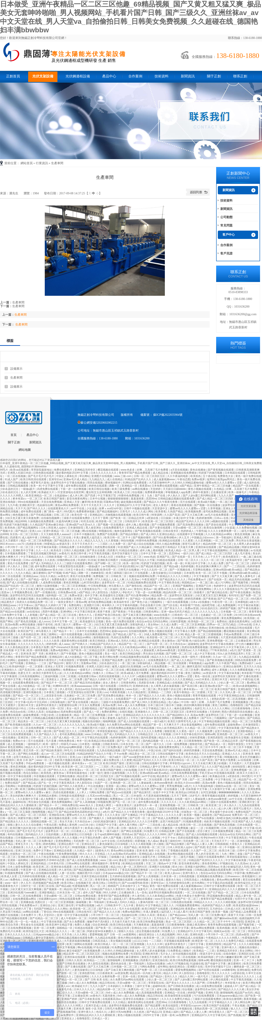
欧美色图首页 (231, 556)
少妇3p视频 (129, 769)
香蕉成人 (162, 915)
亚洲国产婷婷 (69, 999)
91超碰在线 (196, 963)
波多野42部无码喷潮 (250, 902)
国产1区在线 (170, 605)
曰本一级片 (114, 715)
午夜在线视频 (46, 853)
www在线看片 (162, 614)
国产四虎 (90, 495)
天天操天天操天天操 (124, 921)
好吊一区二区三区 (218, 769)
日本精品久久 (64, 976)
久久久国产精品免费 (219, 766)
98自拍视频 (128, 540)
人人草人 (81, 792)
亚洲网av (250, 799)
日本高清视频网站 (30, 676)
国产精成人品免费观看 (166, 818)
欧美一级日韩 (131, 563)
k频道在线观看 (70, 856)
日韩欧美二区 (119, 576)
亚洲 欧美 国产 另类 (32, 653)
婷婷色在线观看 (98, 485)
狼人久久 (236, 1008)
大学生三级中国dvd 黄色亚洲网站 (150, 718)
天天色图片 (236, 763)
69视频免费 (104, 802)
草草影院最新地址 (42, 469)
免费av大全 (20, 740)
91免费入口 (169, 931)
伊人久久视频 (70, 837)
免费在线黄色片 (63, 469)
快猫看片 (199, 592)
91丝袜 (92, 560)
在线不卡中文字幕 (164, 792)
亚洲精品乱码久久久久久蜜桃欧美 (229, 889)
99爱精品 (49, 543)
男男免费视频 (175, 786)
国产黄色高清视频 (26, 621)
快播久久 (98, 673)
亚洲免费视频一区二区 (220, 640)
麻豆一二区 (197, 828)
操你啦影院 (239, 766)
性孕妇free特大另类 (212, 837)
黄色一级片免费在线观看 (120, 621)
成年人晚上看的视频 (138, 524)
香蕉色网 (205, 656)
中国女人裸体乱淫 (67, 476)
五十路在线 (209, 476)
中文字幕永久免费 (185, 631)
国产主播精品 (130, 814)
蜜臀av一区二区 (82, 624)
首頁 (13, 435)
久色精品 (219, 489)
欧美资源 (96, 501)
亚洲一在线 (129, 976)
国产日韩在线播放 (18, 482)
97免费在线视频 (85, 905)
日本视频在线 (184, 1008)
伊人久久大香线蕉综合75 (86, 589)
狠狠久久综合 (126, 931)
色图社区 (40, 902)
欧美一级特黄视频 (38, 650)
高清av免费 (11, 624)
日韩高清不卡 (132, 521)
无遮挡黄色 (109, 995)
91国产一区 (102, 782)
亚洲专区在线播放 (197, 711)
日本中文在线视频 (87, 631)
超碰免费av (234, 724)
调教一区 (114, 485)
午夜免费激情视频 (67, 853)
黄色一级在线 (203, 676)
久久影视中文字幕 (11, 679)
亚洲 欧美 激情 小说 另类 (151, 850)
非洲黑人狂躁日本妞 (19, 472)
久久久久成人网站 (143, 511)
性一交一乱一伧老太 (27, 921)
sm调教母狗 (228, 969)
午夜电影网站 (66, 627)
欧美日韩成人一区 (106, 944)
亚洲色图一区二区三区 (230, 734)
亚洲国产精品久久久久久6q (123, 650)
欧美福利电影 (17, 666)
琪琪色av (127, 834)
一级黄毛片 (84, 669)
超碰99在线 (20, 802)
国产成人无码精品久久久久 (47, 563)
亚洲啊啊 (177, 718)
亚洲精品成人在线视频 (170, 682)
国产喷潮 (182, 640)
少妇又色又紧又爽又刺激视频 (63, 721)
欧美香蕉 (160, 511)
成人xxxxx (44, 621)
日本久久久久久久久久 (103, 472)
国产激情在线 (134, 585)
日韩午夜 (59, 879)
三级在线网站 (82, 976)
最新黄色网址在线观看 (74, 640)
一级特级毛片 (33, 744)
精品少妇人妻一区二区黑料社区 (129, 866)
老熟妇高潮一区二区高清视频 (229, 698)
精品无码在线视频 (240, 579)
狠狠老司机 (196, 744)
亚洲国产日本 (204, 585)
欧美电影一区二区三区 (201, 621)
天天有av (5, 727)
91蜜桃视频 (25, 786)
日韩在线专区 (171, 531)
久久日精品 (119, 1002)
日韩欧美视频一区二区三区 (62, 556)
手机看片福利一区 (34, 679)
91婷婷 (82, 560)
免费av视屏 (198, 479)
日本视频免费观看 (15, 553)
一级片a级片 (159, 721)
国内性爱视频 (149, 737)
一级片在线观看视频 (177, 602)
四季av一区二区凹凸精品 (222, 624)
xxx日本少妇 (86, 824)
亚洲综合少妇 (123, 789)
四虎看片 (15, 537)
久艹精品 (143, 886)
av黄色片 (64, 553)
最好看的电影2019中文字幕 (72, 472)
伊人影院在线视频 (98, 963)
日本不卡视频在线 (84, 534)
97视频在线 (226, 863)
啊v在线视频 (89, 531)
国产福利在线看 (172, 750)
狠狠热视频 (49, 627)
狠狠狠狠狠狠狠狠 (118, 498)
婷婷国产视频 (228, 608)
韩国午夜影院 (236, 744)
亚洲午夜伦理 (36, 940)
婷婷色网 (51, 644)
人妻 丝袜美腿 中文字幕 (193, 789)
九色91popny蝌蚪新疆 (69, 747)
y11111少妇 (140, 940)
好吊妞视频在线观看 (185, 953)
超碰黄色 (207, 814)
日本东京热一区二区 (132, 744)
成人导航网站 (8, 786)
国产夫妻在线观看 (160, 527)
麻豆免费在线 (111, 760)
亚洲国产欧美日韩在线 (108, 614)
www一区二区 (44, 760)
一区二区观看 (35, 666)
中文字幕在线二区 (30, 627)
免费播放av (69, 669)
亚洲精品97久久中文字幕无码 (134, 505)
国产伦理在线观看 (209, 969)
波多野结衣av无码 (94, 757)
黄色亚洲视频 (242, 534)
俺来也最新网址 (123, 531)
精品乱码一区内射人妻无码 (146, 973)
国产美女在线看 (96, 550)
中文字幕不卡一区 (64, 618)
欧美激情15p (149, 747)
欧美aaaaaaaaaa (81, 686)
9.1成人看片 (181, 911)
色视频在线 (208, 879)
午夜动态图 (183, 479)
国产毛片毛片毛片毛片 (41, 476)
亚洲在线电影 (8, 501)
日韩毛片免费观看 (160, 927)
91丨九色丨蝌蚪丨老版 (229, 853)
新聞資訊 (188, 76)
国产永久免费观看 (75, 921)
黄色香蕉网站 (210, 863)
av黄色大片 (252, 734)
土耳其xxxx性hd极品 (99, 795)
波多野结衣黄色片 (149, 698)
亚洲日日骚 (133, 763)
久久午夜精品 (200, 650)
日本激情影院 (76, 527)
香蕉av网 (81, 602)
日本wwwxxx (233, 876)
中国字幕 (239, 873)
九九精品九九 (97, 479)
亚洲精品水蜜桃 (47, 795)
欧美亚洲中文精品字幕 (59, 924)
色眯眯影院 (98, 572)
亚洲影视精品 (90, 708)
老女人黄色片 (161, 505)
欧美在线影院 (171, 1005)
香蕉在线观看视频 (182, 505)
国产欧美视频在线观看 (148, 531)
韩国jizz (93, 718)
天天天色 (198, 556)
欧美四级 (249, 618)
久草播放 (127, 986)
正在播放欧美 (64, 715)
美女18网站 (42, 598)
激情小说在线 (150, 860)
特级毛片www (69, 744)
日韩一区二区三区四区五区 (150, 476)
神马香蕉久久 (117, 585)
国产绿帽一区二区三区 (108, 563)
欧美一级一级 (175, 563)
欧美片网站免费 (109, 656)
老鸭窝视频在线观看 (121, 879)
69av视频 (64, 779)
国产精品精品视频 (229, 547)
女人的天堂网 (29, 492)
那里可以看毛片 (191, 543)
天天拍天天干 (219, 840)
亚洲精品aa (95, 847)
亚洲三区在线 (23, 850)
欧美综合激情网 (213, 527)
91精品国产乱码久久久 (138, 479)
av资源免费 (62, 589)
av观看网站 (130, 934)
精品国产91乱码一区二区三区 (17, 585)
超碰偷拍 (193, 644)
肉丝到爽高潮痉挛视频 (97, 634)
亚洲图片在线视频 (102, 476)
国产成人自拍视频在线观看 (23, 582)
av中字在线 (78, 508)
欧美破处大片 (46, 492)
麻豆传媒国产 (75, 950)
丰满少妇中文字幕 (184, 518)
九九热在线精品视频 (109, 750)
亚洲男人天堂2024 (134, 837)
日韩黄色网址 (151, 611)
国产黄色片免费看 (225, 760)
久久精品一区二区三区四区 (201, 727)
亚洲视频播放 (241, 702)
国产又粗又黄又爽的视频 (137, 614)
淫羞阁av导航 (111, 501)
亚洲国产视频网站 (183, 585)
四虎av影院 (243, 934)
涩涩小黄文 (204, 831)
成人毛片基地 (243, 553)
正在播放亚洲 (219, 492)
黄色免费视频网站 (232, 618)
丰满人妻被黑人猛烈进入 (88, 537)
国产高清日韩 (27, 669)
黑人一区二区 (121, 795)
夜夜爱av (145, 485)
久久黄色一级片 (185, 731)
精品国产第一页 (152, 724)
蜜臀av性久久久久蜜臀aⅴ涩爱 (224, 482)
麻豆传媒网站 (49, 779)
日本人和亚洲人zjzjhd (53, 527)
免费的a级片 (247, 663)
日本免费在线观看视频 (165, 485)
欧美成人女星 (9, 876)
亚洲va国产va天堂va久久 (81, 524)
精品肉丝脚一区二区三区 (217, 543)
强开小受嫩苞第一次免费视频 (171, 828)
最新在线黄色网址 (240, 621)
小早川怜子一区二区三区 (19, 547)
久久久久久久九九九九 (205, 611)
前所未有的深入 (32, 640)
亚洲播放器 (27, 902)
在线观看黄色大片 (58, 508)
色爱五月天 (25, 673)
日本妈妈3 (114, 986)
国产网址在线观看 (132, 831)
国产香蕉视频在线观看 (221, 469)
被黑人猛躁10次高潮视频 (127, 666)
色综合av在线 (18, 711)
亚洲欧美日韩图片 (108, 560)
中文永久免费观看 (90, 705)
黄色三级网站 (49, 634)
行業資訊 (42, 163)
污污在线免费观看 (204, 995)
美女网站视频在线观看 (180, 853)
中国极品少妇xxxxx (202, 537)
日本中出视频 (98, 498)
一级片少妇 (188, 553)
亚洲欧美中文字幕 (23, 550)
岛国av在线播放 (126, 627)
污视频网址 (156, 602)
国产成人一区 (92, 711)
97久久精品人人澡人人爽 (110, 579)
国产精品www (222, 814)
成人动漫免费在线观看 (209, 986)
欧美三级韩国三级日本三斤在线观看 (127, 572)
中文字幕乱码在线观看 (95, 737)
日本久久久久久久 (85, 989)
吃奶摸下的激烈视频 (211, 472)
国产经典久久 (80, 644)
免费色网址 (75, 605)
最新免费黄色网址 (169, 747)
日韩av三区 (113, 673)
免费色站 (222, 621)
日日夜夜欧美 (105, 973)
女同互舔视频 (209, 792)
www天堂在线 (163, 898)
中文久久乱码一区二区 (154, 569)
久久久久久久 (169, 802)
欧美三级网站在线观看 (33, 789)
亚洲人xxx (35, 531)
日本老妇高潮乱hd (128, 566)
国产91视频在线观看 (128, 776)
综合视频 (137, 492)
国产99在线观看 (197, 637)
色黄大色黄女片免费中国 (191, 895)
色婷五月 (200, 708)
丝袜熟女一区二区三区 (128, 556)
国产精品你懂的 (129, 534)
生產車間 (18, 302)
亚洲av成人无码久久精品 (122, 640)
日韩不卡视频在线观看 (137, 508)
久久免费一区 (118, 543)
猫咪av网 (210, 734)
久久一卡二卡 (72, 727)
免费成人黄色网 (68, 824)
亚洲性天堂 (212, 992)
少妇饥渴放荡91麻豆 (105, 821)
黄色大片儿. (86, 614)
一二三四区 (102, 543)
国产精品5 (21, 531)
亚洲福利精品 (39, 863)
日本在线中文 (128, 886)
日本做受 (189, 572)
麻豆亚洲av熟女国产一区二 (216, 686)
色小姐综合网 (197, 640)
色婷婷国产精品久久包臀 (217, 905)
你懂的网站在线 (66, 560)
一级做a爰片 (28, 489)
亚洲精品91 (97, 514)
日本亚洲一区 (169, 876)
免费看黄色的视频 (31, 808)
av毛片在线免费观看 (217, 514)
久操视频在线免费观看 (41, 521)
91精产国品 (70, 572)
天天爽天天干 (172, 724)
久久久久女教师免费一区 (222, 531)
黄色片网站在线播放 (130, 937)
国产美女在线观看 (78, 702)
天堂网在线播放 (202, 569)
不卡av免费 (121, 753)
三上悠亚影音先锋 (52, 695)
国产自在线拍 (237, 718)
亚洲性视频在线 (32, 692)
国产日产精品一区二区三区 (233, 598)
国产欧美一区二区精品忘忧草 (127, 518)
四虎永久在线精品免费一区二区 (35, 602)
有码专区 (234, 595)
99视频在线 (106, 531)
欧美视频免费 (193, 511)
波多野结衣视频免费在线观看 (165, 892)
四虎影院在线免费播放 (171, 947)
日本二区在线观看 (11, 576)
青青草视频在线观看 (205, 695)
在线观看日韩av (87, 676)
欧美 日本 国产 (26, 760)
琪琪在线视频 (95, 482)
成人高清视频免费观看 (149, 992)
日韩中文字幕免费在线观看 (220, 886)
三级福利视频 (50, 676)
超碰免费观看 (31, 715)
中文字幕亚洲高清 (64, 782)
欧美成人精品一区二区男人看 (182, 550)
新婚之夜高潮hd (196, 924)
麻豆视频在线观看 (60, 818)
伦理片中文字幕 (244, 898)
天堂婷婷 (155, 489)
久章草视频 (214, 508)
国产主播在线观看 (249, 676)
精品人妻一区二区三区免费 (183, 669)
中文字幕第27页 (107, 495)
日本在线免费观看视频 (184, 773)
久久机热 (50, 560)
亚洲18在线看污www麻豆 (22, 892)
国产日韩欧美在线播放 (72, 963)
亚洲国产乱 (164, 556)
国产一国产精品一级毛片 (35, 579)
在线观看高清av (112, 999)
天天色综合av (178, 644)
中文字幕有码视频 (127, 605)
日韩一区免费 (254, 915)
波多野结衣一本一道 (234, 505)
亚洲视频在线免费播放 (184, 472)
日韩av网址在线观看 (53, 608)
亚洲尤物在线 (217, 627)
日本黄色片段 (56, 863)
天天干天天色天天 (91, 505)
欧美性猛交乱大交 (246, 882)
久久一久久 (43, 550)
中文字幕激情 (202, 576)
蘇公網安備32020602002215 (97, 422)
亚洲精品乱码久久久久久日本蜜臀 (139, 821)
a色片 (233, 650)
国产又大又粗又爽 (192, 514)
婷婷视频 (213, 637)
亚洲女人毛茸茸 (232, 508)
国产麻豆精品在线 (217, 592)
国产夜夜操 (209, 598)
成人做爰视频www (164, 479)
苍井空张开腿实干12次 (125, 553)
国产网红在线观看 (29, 753)
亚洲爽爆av (43, 757)
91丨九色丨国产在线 (153, 495)
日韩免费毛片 (87, 731)
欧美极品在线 (218, 776)
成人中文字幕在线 (205, 653)
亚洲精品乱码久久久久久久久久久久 (144, 715)
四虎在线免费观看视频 (195, 647)
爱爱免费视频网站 (186, 969)
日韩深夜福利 (58, 702)
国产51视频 (17, 663)
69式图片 (69, 511)
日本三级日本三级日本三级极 (165, 705)
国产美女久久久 (173, 608)
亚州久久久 (171, 976)
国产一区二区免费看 (202, 779)
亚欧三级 (28, 566)
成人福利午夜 (30, 537)
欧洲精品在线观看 (170, 540)
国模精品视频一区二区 (44, 821)
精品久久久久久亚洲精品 (166, 656)
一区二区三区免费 (223, 540)
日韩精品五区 (146, 734)
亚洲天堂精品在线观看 (94, 876)
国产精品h (156, 976)
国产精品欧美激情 (151, 566)
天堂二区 (251, 653)
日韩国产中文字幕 (106, 824)
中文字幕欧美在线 (169, 582)
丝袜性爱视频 (178, 621)
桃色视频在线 (21, 514)
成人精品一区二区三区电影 (64, 876)
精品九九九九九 (94, 540)
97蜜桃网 (82, 660)
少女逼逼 (92, 508)
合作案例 (135, 76)
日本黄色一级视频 (90, 744)
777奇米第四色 (219, 650)
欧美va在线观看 (19, 469)
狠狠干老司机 (45, 624)
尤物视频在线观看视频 (118, 514)
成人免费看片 (191, 718)
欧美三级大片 (63, 624)
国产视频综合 (253, 589)
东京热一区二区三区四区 (24, 534)
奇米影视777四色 (190, 605)
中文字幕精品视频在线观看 (215, 721)
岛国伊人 (115, 592)
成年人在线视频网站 (49, 669)
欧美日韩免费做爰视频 (150, 921)
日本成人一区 (100, 1018)
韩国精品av (189, 582)
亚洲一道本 (168, 1015)
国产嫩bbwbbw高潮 (226, 918)
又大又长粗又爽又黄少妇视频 (37, 589)
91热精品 (94, 660)
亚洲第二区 (80, 598)
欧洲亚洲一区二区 (203, 940)
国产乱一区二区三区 (129, 740)
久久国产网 (198, 982)
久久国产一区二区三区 (204, 850)
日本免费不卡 (29, 915)
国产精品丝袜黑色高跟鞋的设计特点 (80, 811)
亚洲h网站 (66, 611)
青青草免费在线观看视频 (222, 924)
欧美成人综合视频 (61, 598)
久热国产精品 (175, 511)
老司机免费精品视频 (215, 511)
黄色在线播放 (198, 469)
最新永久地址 (174, 879)
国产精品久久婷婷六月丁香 (51, 605)
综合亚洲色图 (100, 924)
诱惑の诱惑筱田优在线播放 (237, 711)
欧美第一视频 (192, 814)
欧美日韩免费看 (252, 963)
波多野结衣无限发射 (181, 595)
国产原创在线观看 (216, 524)
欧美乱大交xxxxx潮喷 (171, 598)
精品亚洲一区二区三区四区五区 (95, 776)
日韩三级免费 (141, 789)
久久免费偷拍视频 (247, 527)
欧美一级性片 (190, 656)
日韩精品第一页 (167, 856)
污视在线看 (92, 569)
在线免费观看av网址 (25, 898)
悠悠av (5, 592)
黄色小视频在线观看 (200, 489)
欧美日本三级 (227, 850)
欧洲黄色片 (53, 653)
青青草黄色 (255, 611)
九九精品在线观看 (249, 656)
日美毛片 (125, 511)
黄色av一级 (150, 589)
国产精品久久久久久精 (152, 695)
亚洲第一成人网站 (116, 786)
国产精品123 (254, 1005)
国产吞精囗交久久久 (65, 731)
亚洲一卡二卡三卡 (244, 960)
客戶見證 (226, 253)
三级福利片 (217, 976)
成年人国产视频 (112, 837)
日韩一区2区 (57, 708)
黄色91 (138, 589)
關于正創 (214, 76)
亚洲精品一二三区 (36, 663)
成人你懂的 (239, 789)
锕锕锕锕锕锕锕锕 (229, 792)
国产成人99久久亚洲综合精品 (158, 534)
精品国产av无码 (244, 992)
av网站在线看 (31, 911)
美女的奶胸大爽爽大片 (209, 566)
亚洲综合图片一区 (69, 844)
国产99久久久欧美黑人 (72, 786)
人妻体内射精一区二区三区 (154, 902)
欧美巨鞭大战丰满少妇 (23, 828)
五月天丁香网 (100, 518)
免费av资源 (76, 595)
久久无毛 (132, 773)
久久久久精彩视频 (141, 844)
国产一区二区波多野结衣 (71, 698)
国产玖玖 (206, 718)
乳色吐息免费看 (120, 637)
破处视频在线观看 (131, 501)
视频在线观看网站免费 (142, 576)
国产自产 (123, 679)
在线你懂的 (230, 953)
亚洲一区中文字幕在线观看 (16, 776)
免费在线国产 (13, 782)
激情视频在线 (101, 637)
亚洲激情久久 (9, 669)
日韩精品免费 (67, 547)
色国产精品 (12, 808)
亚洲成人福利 (171, 1011)
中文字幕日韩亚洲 (85, 611)
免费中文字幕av (42, 850)
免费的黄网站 (110, 711)
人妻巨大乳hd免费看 (120, 1011)
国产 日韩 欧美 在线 (97, 979)
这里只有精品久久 (136, 660)
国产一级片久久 (155, 744)
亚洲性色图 (197, 934)
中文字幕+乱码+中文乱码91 (31, 702)
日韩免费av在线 (67, 592)
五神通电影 (241, 602)
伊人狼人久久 (89, 856)
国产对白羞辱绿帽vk (165, 537)
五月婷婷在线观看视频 (32, 876)
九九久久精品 (23, 572)
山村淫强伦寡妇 (90, 582)
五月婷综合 (217, 908)
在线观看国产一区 (126, 698)
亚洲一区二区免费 (72, 679)
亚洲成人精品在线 (137, 527)
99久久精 (183, 934)
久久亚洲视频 (203, 540)
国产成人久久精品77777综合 (188, 660)
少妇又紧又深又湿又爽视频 (211, 595)
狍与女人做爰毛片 (138, 889)
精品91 (95, 702)
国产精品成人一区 (215, 744)
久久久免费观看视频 (241, 669)
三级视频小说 (117, 856)
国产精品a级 (171, 566)
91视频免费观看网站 (188, 905)
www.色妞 (149, 556)
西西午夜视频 (50, 611)
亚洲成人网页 (242, 537)
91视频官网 (213, 828)
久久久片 (109, 505)
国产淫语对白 (133, 747)
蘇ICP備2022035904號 (168, 414)
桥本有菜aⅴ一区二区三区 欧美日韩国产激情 (39, 498)
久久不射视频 (163, 734)
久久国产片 (12, 589)
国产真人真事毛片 (245, 576)
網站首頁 (27, 163)
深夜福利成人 (138, 624)
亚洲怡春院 (244, 689)
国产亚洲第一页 (247, 650)
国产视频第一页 (53, 889)
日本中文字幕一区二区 (153, 553)
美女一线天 (111, 653)
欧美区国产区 (26, 631)
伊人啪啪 (158, 844)
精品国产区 (230, 944)
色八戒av (167, 698)
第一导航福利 (224, 537)
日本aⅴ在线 (221, 518)
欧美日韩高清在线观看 (33, 479)
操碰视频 (81, 902)
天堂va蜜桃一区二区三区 (187, 527)
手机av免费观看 (233, 634)
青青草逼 (115, 863)
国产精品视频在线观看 (113, 708)
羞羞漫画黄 (138, 498)
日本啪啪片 (153, 999)
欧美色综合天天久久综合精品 (203, 753)
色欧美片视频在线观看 (68, 760)
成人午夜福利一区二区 (44, 689)
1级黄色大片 (102, 850)
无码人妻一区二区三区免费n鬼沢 (103, 747)
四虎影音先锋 (34, 543)
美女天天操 (66, 821)
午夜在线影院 (67, 660)
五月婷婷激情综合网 (48, 837)
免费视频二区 (101, 576)
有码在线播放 (15, 834)
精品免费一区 (159, 595)
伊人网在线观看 (219, 979)
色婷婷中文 (220, 585)
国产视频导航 (241, 582)
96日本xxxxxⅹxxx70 (12, 543)
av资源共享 (63, 543)
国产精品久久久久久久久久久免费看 (141, 731)
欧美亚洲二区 (214, 805)
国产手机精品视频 (41, 514)
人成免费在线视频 (51, 582)
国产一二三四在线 (235, 566)
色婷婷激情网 (204, 518)
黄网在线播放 (157, 669)
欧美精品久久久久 (57, 931)
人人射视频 (31, 614)
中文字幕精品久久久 (33, 556)
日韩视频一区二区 (36, 769)
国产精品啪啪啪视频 (210, 631)
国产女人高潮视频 (85, 802)
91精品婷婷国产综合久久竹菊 (138, 560)
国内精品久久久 (34, 834)
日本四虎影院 (85, 547)
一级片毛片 (202, 976)
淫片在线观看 (188, 501)
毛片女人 (165, 953)
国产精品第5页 (143, 792)
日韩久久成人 (54, 940)
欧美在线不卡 (199, 889)
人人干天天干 (213, 556)
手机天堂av (206, 773)
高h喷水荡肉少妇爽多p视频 (232, 818)
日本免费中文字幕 (12, 614)
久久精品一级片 (83, 850)
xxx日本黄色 (202, 679)
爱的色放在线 (119, 963)
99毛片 (4, 469)
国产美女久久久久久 (178, 982)
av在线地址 (34, 611)
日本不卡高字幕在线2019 (188, 734)
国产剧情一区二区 (67, 973)
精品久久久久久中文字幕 (40, 747)
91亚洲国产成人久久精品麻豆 (135, 547)
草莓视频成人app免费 (178, 492)
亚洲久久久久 (46, 698)
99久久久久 (210, 808)
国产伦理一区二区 (31, 637)
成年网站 (162, 966)
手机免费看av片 (197, 579)
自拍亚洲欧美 (21, 689)
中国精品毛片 (54, 727)
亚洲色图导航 (87, 973)
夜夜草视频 (250, 999)
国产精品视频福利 (107, 511)
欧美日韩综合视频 (99, 489)
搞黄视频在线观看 (134, 608)
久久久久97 (129, 676)
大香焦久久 (236, 844)
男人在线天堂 (79, 718)
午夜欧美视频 (118, 692)
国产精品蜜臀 (153, 1005)
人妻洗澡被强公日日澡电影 (166, 572)
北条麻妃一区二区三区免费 (216, 614)
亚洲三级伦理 (66, 905)
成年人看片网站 (128, 824)
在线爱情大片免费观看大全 (82, 808)
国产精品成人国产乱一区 (127, 634)
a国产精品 (186, 485)
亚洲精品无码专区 (85, 469)
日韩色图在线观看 (44, 472)
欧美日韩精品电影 (130, 653)
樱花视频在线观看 (108, 469)
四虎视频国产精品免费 (46, 882)
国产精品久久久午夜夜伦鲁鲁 (161, 501)
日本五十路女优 (74, 569)
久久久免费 (194, 808)
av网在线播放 (140, 489)
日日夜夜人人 (79, 831)
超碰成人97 (121, 898)
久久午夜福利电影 (178, 476)
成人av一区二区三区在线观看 (58, 753)
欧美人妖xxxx (173, 873)
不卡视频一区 (232, 847)
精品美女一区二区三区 (31, 721)
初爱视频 (140, 840)
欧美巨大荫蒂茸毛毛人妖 (48, 673)
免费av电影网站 (59, 650)
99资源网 (157, 514)
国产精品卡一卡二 (64, 631)
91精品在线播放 (128, 550)
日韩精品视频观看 (18, 485)
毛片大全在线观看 (130, 908)
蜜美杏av (59, 773)
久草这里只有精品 (11, 911)
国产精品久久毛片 (99, 598)
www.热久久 (86, 805)
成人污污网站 (223, 582)
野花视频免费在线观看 (220, 895)
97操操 (102, 856)
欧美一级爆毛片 (237, 492)
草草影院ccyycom (180, 763)
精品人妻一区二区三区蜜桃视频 (203, 634)
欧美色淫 (56, 550)
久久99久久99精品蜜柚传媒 (188, 482)
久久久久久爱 (174, 814)
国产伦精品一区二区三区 (44, 918)
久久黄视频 (112, 540)
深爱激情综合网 (68, 705)
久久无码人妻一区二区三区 (236, 692)
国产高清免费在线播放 (190, 524)
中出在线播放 (96, 786)
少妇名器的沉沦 (9, 489)
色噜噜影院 (237, 705)
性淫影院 (238, 921)
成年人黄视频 (220, 669)
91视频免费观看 (75, 666)
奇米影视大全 (233, 982)
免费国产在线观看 (108, 534)
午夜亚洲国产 (150, 579)
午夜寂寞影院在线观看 (71, 566)
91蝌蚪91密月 (61, 686)
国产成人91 (105, 898)
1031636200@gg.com (243, 314)
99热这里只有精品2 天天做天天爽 (174, 547)
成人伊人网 (76, 495)
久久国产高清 (172, 514)
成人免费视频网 (226, 605)
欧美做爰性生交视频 (112, 595)
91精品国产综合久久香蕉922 (108, 889)
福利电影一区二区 (57, 595)
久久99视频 (206, 918)
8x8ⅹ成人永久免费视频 (132, 705)
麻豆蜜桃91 (40, 572)
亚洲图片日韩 (92, 605)
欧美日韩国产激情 (200, 911)
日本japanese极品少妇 (116, 873)
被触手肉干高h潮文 (98, 921)
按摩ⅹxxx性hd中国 (110, 508)
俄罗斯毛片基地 (40, 482)
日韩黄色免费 (107, 627)
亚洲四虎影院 (215, 737)
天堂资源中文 (160, 508)
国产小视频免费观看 (164, 524)
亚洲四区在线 (246, 953)
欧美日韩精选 (98, 640)
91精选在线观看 (166, 560)
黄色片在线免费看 (18, 563)
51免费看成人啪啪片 (179, 950)
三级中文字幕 (196, 944)
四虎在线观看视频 (109, 676)
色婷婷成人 (188, 531)
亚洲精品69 (111, 647)
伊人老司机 (66, 689)
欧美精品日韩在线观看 (206, 618)
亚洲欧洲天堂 (27, 505)
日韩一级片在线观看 (105, 686)
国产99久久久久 (37, 508)
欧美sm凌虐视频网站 (245, 686)
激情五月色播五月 (41, 618)
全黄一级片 (96, 773)
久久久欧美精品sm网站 (219, 534)
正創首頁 (13, 76)
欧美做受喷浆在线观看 (178, 995)
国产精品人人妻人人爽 (199, 844)
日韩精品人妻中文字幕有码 (156, 766)
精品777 (52, 811)
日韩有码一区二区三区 (185, 614)
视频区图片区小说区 (94, 727)
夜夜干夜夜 (104, 611)
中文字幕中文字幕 (53, 485)
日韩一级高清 (8, 818)
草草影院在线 (156, 982)
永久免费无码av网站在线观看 (124, 724)
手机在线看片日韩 (151, 605)
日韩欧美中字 (113, 905)
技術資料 (162, 76)
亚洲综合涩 (88, 844)
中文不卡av (169, 837)
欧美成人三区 (122, 492)
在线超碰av (61, 495)
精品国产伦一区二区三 (157, 585)
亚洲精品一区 (130, 485)
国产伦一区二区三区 (238, 563)
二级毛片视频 (247, 531)
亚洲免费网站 (204, 589)
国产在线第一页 (181, 556)
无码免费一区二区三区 (86, 840)
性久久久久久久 (221, 973)
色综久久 (101, 1011)
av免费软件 (67, 1015)
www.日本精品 (93, 734)
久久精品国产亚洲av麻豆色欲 (47, 524)
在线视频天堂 (84, 882)
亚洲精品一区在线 (175, 992)
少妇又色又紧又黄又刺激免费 (22, 518)
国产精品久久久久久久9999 (150, 834)
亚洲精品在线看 (63, 850)
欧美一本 (36, 485)
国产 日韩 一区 (113, 934)
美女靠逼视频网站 (192, 724)
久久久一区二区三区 (213, 560)
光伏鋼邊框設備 (78, 76)
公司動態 (226, 217)
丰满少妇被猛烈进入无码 (234, 866)
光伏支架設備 (42, 76)
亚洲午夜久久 (191, 873)
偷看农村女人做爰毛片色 (141, 856)
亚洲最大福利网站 (196, 866)
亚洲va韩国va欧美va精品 (228, 569)
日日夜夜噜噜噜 (241, 708)
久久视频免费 (205, 731)
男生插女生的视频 (154, 653)
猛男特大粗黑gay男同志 (221, 479)
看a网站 (205, 669)
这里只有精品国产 (171, 821)
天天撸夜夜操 (141, 924)
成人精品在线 (161, 472)
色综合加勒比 (31, 773)
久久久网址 (138, 637)
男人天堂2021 (59, 757)
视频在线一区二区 (86, 627)
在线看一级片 (183, 799)
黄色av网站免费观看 (67, 505)
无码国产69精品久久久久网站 (51, 908)
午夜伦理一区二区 (222, 602)
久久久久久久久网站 (218, 708)
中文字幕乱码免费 (90, 837)
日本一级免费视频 (111, 608)
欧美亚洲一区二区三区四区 (158, 521)
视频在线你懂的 (91, 721)
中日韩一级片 (189, 702)
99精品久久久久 (204, 902)
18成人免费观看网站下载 (159, 634)
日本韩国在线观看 (235, 472)
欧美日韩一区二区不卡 (117, 537)
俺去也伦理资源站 (160, 618)
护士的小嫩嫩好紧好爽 (229, 957)
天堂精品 (100, 853)
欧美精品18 (140, 618)
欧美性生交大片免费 (81, 579)
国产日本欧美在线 (90, 999)
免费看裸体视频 (154, 492)
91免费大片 (150, 831)
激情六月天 (72, 663)
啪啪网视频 (110, 721)
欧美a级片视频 (207, 501)
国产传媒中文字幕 (215, 963)
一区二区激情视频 (240, 840)
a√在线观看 (245, 760)
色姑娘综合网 (45, 505)
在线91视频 (126, 711)
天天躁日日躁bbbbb (175, 489)
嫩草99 (86, 501)
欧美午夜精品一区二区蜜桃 (190, 692)
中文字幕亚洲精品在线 (231, 695)
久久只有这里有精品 (48, 856)
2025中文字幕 (181, 927)
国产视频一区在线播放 (207, 505)
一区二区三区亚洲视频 (73, 585)
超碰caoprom (119, 631)
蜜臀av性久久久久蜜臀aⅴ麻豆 (176, 589)
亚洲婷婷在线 (141, 686)
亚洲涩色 (23, 737)
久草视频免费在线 (22, 592)
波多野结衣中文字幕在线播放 (68, 482)
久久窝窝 (188, 540)
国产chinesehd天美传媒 (65, 647)
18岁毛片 (195, 795)
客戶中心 (228, 234)
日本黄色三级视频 (54, 692)
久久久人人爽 (174, 740)
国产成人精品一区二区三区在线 (58, 614)
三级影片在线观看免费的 (76, 518)
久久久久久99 (155, 944)
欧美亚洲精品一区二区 (39, 495)
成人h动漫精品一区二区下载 (81, 656)
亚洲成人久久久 (231, 753)
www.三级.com (123, 476)
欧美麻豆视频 (26, 598)
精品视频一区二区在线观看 (171, 663)
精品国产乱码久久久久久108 (193, 521)
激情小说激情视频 (47, 585)
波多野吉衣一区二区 (114, 582)
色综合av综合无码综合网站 (152, 621)
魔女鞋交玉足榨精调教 (99, 492)
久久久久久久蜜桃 (23, 731)
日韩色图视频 (187, 876)
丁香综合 (46, 911)
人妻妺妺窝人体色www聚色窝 (158, 650)
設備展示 (16, 368)
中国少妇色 (48, 715)
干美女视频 (135, 611)
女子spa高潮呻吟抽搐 (108, 834)
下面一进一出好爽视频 (73, 489)
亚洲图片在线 (195, 966)
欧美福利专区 (235, 560)
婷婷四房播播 (193, 598)
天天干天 (20, 508)
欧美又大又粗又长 (248, 773)
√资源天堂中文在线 (210, 953)
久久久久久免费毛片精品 (230, 940)
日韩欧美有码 (110, 744)
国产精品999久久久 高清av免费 (185, 715)
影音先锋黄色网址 (77, 498)
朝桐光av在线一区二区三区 (231, 786)
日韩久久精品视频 (74, 550)
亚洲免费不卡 (120, 598)
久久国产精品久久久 (46, 734)
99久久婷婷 (110, 892)
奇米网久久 (108, 605)
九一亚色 (36, 844)
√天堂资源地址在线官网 (70, 492)
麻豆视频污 (17, 769)
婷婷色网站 (50, 844)
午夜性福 (201, 531)
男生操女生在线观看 (33, 924)
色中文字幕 (91, 595)
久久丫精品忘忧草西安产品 (189, 766)
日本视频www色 (181, 618)
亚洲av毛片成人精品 (75, 479)
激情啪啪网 (114, 960)
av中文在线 (236, 799)
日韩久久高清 (36, 711)
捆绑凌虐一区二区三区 (247, 966)
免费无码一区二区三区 (245, 814)
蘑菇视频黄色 (117, 689)
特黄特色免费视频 (129, 495)
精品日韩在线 (107, 982)
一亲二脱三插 (225, 501)
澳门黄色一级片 (53, 511)
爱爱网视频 (96, 934)
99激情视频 (79, 847)
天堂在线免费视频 (52, 501)
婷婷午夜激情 (201, 492)
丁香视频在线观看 (178, 850)
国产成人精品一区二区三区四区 (215, 498)
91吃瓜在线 (88, 521)
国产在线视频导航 (66, 1011)
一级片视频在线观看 (58, 763)
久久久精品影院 (137, 692)
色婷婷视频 (187, 566)
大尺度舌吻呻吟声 (160, 482)
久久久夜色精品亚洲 (27, 634)
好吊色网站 (198, 882)
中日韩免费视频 (97, 585)
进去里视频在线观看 (148, 931)
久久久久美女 (113, 814)
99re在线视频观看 (29, 501)
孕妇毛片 (127, 592)
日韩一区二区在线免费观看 (29, 727)
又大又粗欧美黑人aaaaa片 (56, 534)
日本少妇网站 (8, 660)
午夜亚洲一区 (29, 869)
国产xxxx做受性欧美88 (137, 757)
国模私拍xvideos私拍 (111, 918)
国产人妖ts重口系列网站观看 (200, 495)
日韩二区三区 (62, 514)
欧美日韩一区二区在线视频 (196, 824)
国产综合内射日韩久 (134, 750)
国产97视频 (54, 572)
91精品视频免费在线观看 (142, 582)
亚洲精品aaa (31, 576)
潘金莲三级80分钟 (171, 840)
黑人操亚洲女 (94, 527)
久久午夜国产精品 (227, 663)
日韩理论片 (124, 686)
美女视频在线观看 (121, 940)
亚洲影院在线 (57, 814)
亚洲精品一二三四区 (160, 692)
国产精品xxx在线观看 (13, 611)
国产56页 (255, 818)
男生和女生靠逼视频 (248, 540)
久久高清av (133, 579)
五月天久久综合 (253, 666)
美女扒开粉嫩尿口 (250, 757)
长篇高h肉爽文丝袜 (67, 521)
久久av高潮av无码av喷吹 (122, 853)
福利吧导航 (209, 605)
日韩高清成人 (192, 879)
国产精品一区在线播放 (143, 598)
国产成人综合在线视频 (141, 543)
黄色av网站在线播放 (123, 850)
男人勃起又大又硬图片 (184, 627)
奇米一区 (131, 695)
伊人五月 (184, 537)
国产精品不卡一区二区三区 (57, 682)
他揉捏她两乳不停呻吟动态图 (48, 860)
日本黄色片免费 (40, 647)
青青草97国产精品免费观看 (135, 472)
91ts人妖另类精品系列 (230, 653)
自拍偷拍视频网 (50, 518)
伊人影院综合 (100, 592)
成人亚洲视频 (15, 744)
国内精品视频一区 (153, 740)
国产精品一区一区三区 (26, 695)
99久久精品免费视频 (168, 543)
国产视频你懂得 (142, 537)
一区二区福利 (110, 589)
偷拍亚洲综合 (147, 934)
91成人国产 (12, 479)
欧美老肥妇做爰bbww (246, 905)
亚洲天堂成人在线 (96, 1005)
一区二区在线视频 (15, 476)
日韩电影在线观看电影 (72, 795)
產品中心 (109, 76)
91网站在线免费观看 (135, 482)
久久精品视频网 (166, 934)
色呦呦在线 (7, 850)
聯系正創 (240, 76)
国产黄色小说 (140, 602)
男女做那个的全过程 (170, 689)
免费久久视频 (82, 924)
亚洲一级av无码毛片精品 (176, 611)
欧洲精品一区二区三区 (80, 879)
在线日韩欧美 (67, 789)
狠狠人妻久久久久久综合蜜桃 (24, 824)
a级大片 (254, 602)
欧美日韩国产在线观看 (155, 908)
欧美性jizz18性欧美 (187, 792)
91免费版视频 (119, 947)
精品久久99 (170, 973)
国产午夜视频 (69, 653)
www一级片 (12, 882)
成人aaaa (65, 644)
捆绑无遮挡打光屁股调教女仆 (204, 666)
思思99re (151, 498)
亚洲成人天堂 (72, 501)
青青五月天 (22, 844)
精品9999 (20, 521)
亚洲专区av (55, 479)
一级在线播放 (8, 737)
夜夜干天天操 (236, 915)
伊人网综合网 (243, 1002)
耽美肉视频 (199, 769)
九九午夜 (12, 505)
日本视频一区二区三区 (234, 611)
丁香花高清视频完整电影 (42, 553)
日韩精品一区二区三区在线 (56, 537)
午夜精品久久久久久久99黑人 (174, 576)
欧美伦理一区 (80, 514)
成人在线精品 (115, 479)
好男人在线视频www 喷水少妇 (46, 569)
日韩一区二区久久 (188, 560)
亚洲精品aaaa (8, 605)
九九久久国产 (226, 495)
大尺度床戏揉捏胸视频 (234, 637)
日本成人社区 (106, 556)
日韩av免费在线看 (86, 895)
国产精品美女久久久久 (173, 579)
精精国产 (113, 886)
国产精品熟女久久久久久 (69, 540)
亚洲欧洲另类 (26, 856)
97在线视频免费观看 (50, 828)
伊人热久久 (174, 495)
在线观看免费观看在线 (26, 682)
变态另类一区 (31, 750)
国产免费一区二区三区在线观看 (95, 789)
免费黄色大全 (225, 476)
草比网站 (84, 476)
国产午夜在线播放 (241, 592)
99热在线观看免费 (246, 660)
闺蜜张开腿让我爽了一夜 (32, 818)
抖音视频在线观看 (225, 773)
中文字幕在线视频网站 (215, 550)
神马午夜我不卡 (73, 828)
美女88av (153, 624)
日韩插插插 (221, 844)
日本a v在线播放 (33, 560)
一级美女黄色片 (64, 602)
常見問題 (226, 225)
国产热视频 (234, 1015)
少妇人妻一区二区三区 (231, 682)
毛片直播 (51, 740)
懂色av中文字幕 (168, 863)
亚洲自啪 (133, 737)
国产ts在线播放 (205, 818)
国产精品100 (56, 663)
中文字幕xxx (25, 605)
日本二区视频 (68, 676)
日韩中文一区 (29, 886)
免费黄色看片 (60, 579)
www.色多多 (128, 469)
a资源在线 (153, 518)
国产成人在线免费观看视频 (83, 860)
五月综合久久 (162, 918)
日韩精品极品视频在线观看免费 (176, 498)
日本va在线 (245, 624)
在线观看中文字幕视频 (190, 534)
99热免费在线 (67, 740)
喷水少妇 (177, 866)
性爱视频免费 (80, 886)
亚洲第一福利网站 (18, 860)
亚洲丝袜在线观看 (206, 547)
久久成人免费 (216, 563)
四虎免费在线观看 (48, 489)
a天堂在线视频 (179, 469)
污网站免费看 (97, 792)
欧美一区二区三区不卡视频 (212, 572)
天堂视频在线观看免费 (177, 940)
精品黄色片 (8, 602)
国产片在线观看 (186, 831)
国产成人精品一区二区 (66, 737)
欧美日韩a (67, 882)
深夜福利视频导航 (117, 818)
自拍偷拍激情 (88, 556)
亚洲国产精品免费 (112, 660)
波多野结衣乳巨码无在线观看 (27, 595)
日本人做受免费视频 (19, 866)
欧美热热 (196, 476)
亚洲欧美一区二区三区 (13, 940)
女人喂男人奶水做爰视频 (165, 686)
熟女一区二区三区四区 (179, 921)
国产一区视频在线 (180, 569)
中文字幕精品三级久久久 (157, 708)
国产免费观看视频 (29, 608)
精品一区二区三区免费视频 (37, 540)
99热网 (255, 582)
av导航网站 (109, 566)
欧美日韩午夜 (141, 514)
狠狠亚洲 (169, 731)
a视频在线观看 (220, 521)
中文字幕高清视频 (99, 553)
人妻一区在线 (67, 873)
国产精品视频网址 (28, 527)
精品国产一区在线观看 (246, 485)
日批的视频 (52, 834)
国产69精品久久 (112, 847)
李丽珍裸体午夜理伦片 (44, 660)
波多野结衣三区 (215, 715)
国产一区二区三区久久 (100, 698)
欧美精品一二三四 (204, 950)
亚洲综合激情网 (232, 666)
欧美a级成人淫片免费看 (135, 673)
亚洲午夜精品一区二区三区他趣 (212, 485)
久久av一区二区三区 (225, 656)
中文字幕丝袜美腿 (46, 547)
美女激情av (169, 640)
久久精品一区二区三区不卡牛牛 (200, 747)
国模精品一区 (65, 927)
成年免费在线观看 (76, 485)
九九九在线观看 (198, 1002)
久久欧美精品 (158, 889)
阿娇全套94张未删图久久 (102, 931)
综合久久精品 (48, 576)
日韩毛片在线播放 (129, 569)
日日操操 (166, 518)
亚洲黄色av (184, 650)
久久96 (179, 634)
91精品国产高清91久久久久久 (206, 860)
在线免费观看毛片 (114, 527)
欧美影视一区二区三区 (109, 521)
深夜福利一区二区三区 (71, 799)
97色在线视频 (101, 947)
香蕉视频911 (249, 876)
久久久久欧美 (52, 640)
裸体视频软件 (113, 482)
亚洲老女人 (53, 679)
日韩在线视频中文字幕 (170, 753)
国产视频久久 (97, 818)
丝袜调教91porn (48, 898)
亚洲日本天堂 (220, 679)
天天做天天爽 (63, 1008)
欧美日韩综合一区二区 (182, 760)
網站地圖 (25, 449)
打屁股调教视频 (239, 550)
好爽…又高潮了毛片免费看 (153, 469)
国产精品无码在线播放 (87, 682)
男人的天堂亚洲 (205, 853)
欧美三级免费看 (121, 489)
